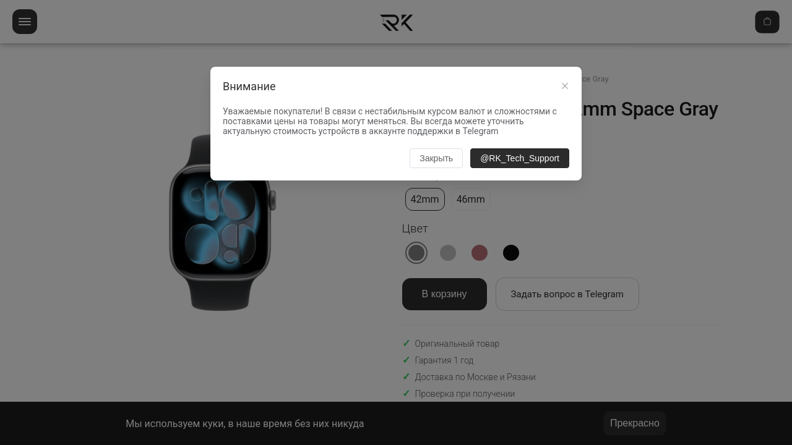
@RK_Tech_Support (519, 158)
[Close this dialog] (565, 87)
